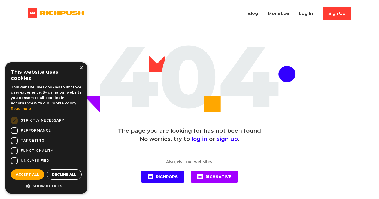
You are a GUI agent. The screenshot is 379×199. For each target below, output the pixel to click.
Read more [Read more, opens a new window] (21, 109)
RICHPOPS (163, 176)
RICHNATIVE (214, 176)
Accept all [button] (27, 174)
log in (199, 139)
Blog (253, 13)
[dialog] (46, 128)
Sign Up (336, 13)
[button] (46, 185)
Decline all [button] (64, 174)
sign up (227, 139)
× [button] (81, 68)
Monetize (278, 13)
